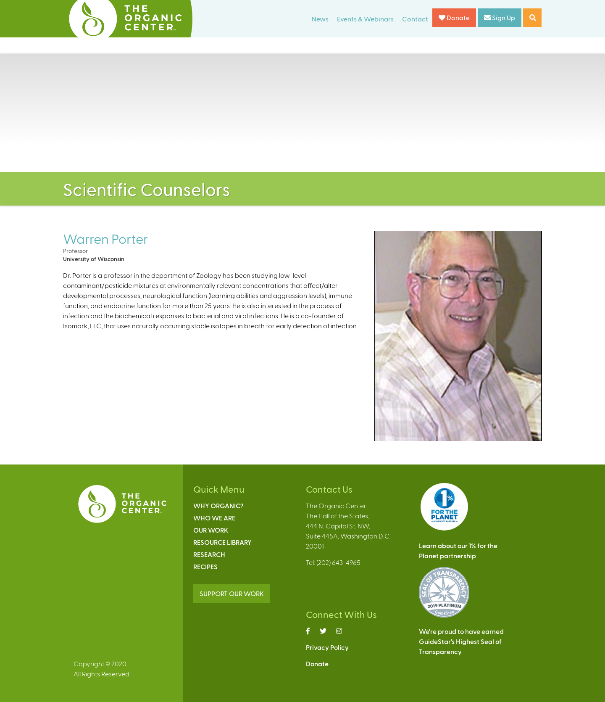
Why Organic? (218, 505)
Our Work (210, 530)
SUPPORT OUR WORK (232, 593)
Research (209, 554)
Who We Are (214, 518)
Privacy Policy (327, 647)
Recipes (205, 566)
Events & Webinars (365, 19)
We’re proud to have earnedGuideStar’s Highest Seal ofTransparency (461, 641)
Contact (415, 19)
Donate (454, 17)
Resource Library (222, 542)
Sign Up (499, 17)
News (320, 19)
